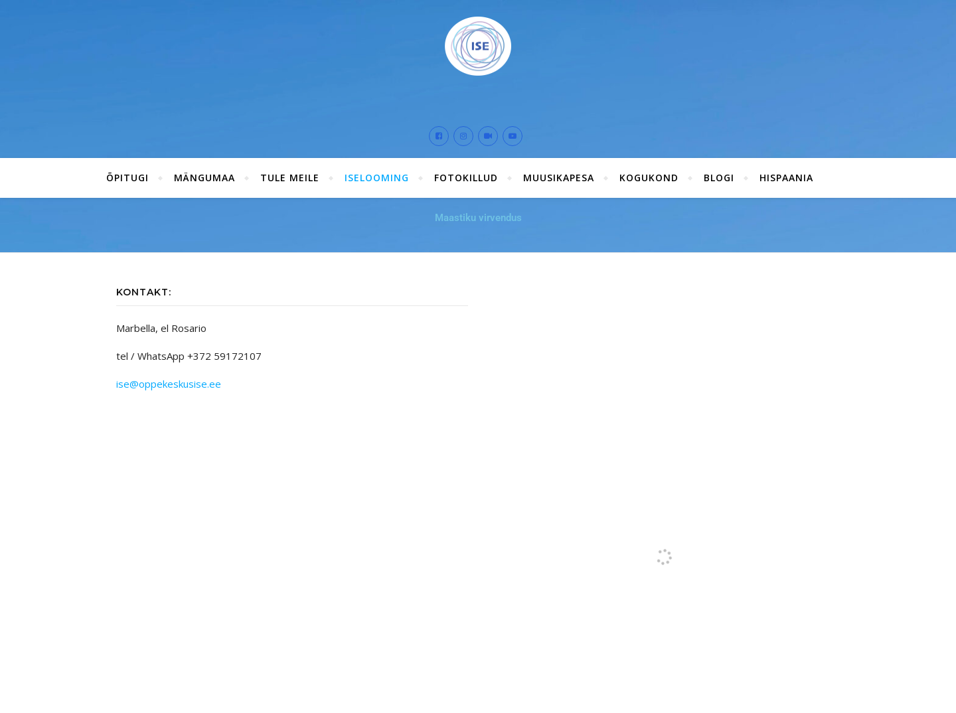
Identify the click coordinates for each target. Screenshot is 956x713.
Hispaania (786, 177)
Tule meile (289, 177)
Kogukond (648, 177)
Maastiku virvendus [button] (478, 218)
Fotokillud (466, 177)
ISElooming (377, 177)
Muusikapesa (558, 177)
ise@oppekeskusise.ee (168, 383)
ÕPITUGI (127, 177)
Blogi (719, 177)
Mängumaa (204, 177)
